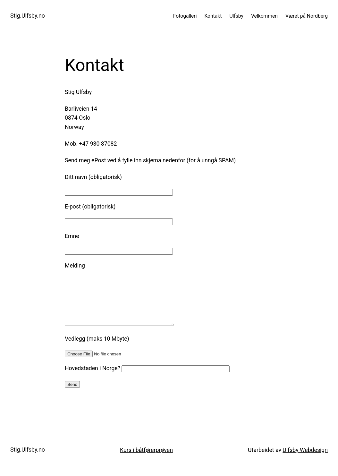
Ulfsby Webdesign (305, 459)
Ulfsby (236, 16)
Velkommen (264, 16)
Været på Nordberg (306, 16)
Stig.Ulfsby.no (27, 16)
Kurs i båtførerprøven (146, 459)
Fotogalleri (185, 16)
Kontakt (213, 16)
